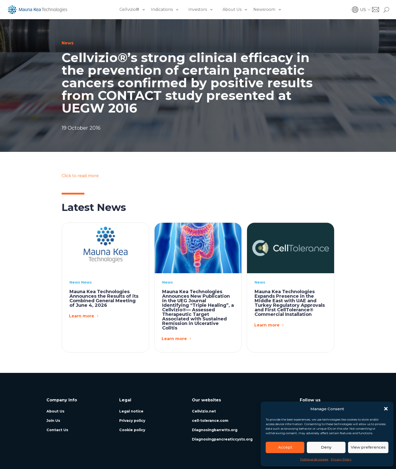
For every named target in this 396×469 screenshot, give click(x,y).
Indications (162, 9)
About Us (231, 9)
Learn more (81, 316)
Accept (285, 447)
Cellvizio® (129, 9)
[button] (385, 408)
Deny (326, 447)
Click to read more (80, 175)
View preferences (368, 447)
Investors (197, 9)
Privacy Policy (341, 459)
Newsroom (264, 9)
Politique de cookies (314, 459)
